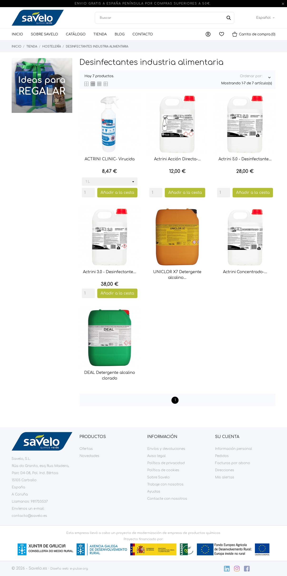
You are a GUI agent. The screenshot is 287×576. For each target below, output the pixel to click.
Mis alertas (224, 477)
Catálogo (76, 34)
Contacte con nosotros (167, 498)
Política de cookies (163, 470)
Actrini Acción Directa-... (177, 159)
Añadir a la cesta (117, 192)
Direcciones (224, 470)
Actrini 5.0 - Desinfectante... (245, 159)
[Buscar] (164, 18)
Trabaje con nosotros (165, 484)
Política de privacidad (166, 463)
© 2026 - (20, 568)
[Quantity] (88, 192)
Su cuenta (227, 437)
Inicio (17, 34)
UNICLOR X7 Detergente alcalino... (177, 275)
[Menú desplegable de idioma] (266, 18)
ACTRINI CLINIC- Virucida (110, 159)
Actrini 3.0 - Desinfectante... (109, 272)
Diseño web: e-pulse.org (69, 568)
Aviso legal (156, 456)
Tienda (100, 34)
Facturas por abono (232, 463)
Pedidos (222, 456)
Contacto (142, 34)
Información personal (233, 449)
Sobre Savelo (44, 34)
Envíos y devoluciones (166, 449)
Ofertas (86, 449)
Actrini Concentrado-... (245, 272)
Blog (120, 34)
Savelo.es (38, 568)
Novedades (89, 456)
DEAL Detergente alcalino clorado (109, 376)
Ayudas (153, 491)
